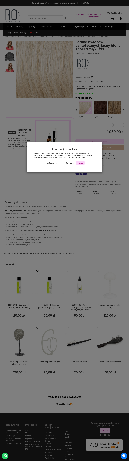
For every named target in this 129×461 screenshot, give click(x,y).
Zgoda (80, 163)
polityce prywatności (79, 157)
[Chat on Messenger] (124, 456)
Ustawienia (52, 163)
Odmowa (69, 163)
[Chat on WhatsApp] (5, 456)
